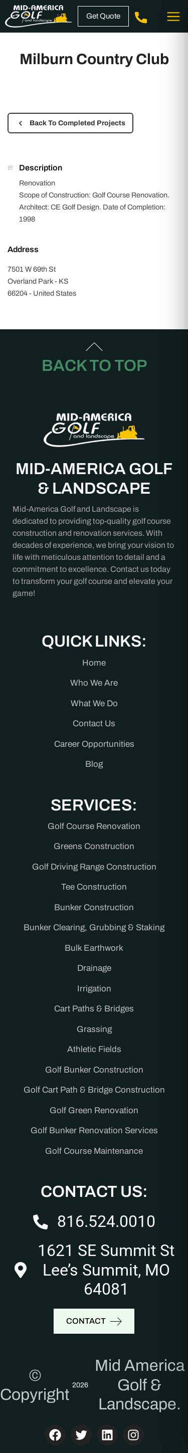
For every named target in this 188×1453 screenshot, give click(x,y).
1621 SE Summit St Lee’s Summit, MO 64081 (106, 1270)
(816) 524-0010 (141, 17)
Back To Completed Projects (70, 123)
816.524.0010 (106, 1221)
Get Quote (103, 16)
